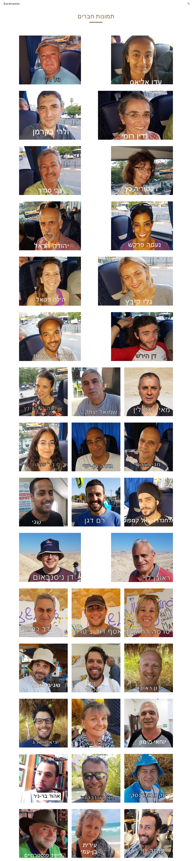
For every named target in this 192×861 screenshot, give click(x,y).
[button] (189, 4)
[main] (96, 17)
